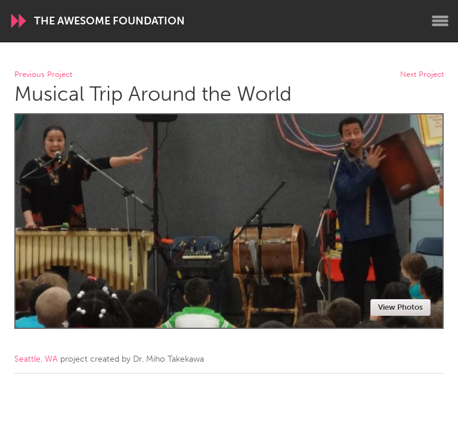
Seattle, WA (36, 359)
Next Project (422, 75)
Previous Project (43, 75)
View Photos (400, 307)
